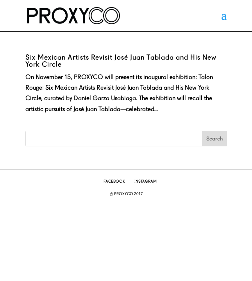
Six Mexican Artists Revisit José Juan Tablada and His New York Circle (120, 60)
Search (214, 138)
